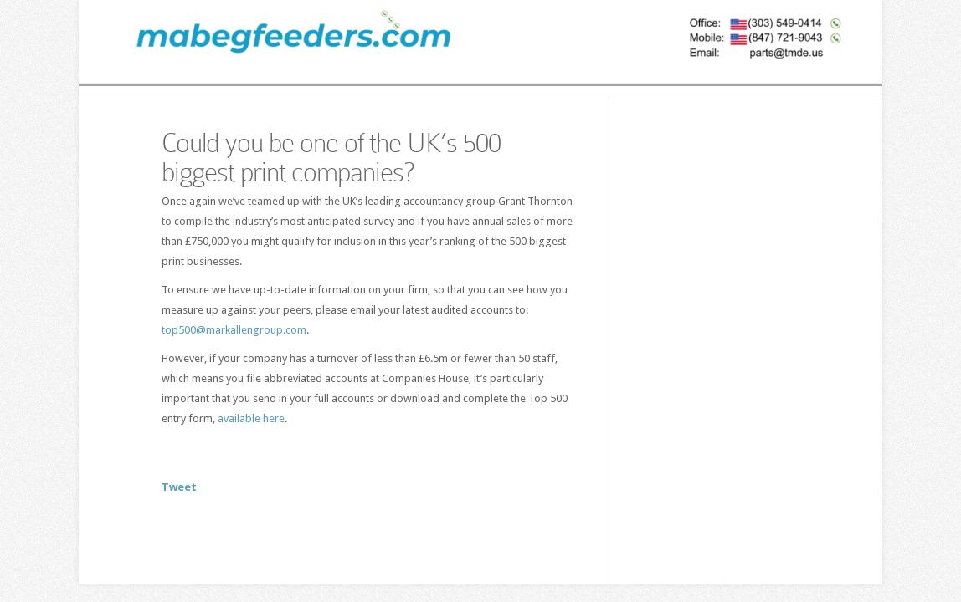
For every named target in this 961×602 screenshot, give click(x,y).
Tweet (179, 487)
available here (251, 418)
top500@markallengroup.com (234, 330)
